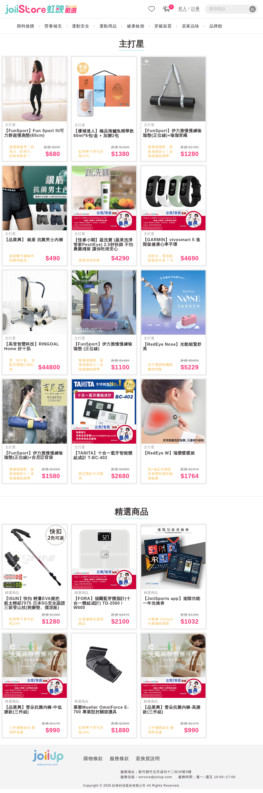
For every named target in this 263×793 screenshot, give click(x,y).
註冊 (195, 8)
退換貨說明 (122, 763)
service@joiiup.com (155, 781)
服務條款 (93, 763)
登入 (182, 8)
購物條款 (67, 763)
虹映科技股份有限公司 (129, 789)
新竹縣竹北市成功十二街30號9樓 (165, 776)
